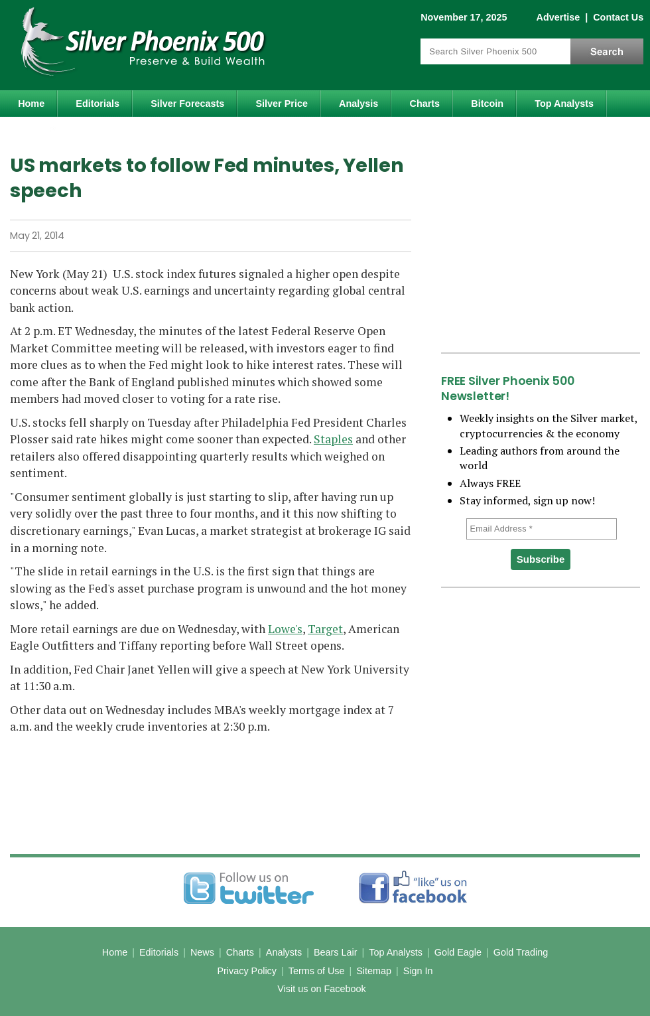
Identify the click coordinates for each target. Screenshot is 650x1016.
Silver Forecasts (187, 103)
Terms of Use (317, 971)
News (202, 952)
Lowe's (285, 628)
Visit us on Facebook (321, 988)
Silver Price (282, 103)
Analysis (358, 103)
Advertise (558, 17)
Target (325, 628)
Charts (425, 103)
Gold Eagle (458, 952)
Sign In (418, 971)
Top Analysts (564, 103)
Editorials (97, 103)
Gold (39, 132)
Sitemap (373, 971)
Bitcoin (487, 103)
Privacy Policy (247, 971)
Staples (333, 439)
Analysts (284, 952)
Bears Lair (336, 952)
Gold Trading (520, 952)
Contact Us (618, 17)
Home (31, 103)
